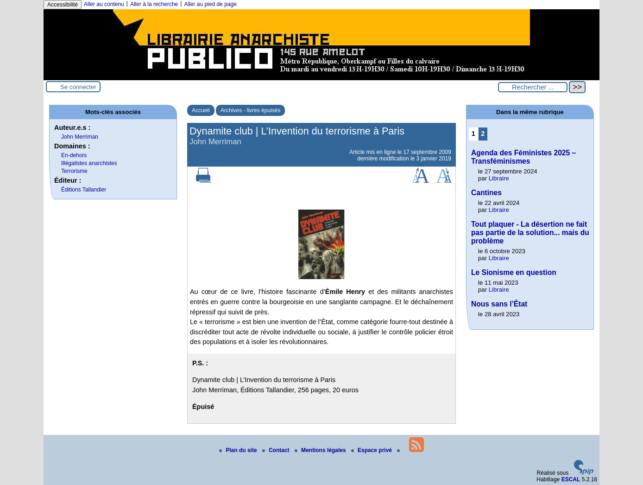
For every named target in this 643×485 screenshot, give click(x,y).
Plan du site (238, 450)
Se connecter (78, 86)
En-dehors (74, 155)
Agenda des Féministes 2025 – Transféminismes (523, 157)
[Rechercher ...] (532, 87)
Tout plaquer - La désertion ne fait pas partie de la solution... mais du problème (530, 232)
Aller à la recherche (154, 4)
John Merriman (79, 137)
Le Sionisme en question (513, 272)
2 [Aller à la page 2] (483, 133)
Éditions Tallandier (83, 189)
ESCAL (570, 479)
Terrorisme (74, 171)
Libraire (499, 178)
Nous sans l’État (499, 304)
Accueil (201, 110)
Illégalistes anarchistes (89, 163)
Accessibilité (62, 4)
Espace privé (372, 450)
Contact (276, 450)
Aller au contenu (104, 4)
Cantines (486, 193)
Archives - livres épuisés (250, 110)
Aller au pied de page (210, 4)
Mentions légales (321, 450)
